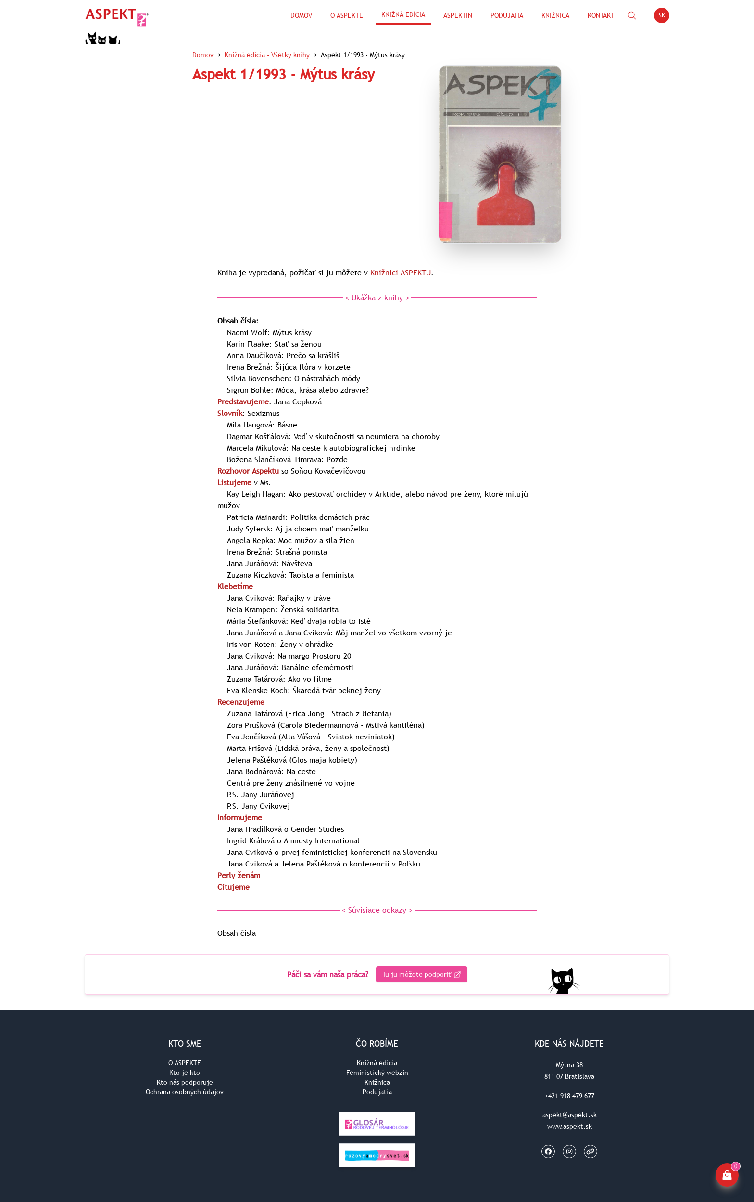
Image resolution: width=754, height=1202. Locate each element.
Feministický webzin (377, 1072)
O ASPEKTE (184, 1063)
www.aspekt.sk (569, 1126)
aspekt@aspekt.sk (569, 1115)
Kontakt (601, 15)
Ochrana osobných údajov (185, 1091)
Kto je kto (184, 1072)
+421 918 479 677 (569, 1095)
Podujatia (506, 15)
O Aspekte (346, 15)
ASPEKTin (457, 15)
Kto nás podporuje (185, 1082)
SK (664, 17)
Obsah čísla (236, 933)
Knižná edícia (403, 14)
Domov (301, 15)
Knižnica (555, 15)
